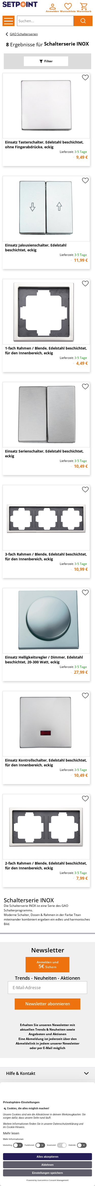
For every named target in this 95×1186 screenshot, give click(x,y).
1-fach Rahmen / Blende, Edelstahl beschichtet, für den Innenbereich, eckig (46, 350)
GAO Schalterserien (21, 34)
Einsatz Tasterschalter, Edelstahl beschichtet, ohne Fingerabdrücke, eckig (44, 144)
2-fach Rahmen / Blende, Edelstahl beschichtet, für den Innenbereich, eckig (46, 865)
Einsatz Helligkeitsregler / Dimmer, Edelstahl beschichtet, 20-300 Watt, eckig (44, 659)
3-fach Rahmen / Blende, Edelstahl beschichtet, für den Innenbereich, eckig (46, 556)
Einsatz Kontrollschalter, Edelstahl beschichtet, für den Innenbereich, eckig (46, 762)
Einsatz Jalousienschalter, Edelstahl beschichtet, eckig (35, 247)
